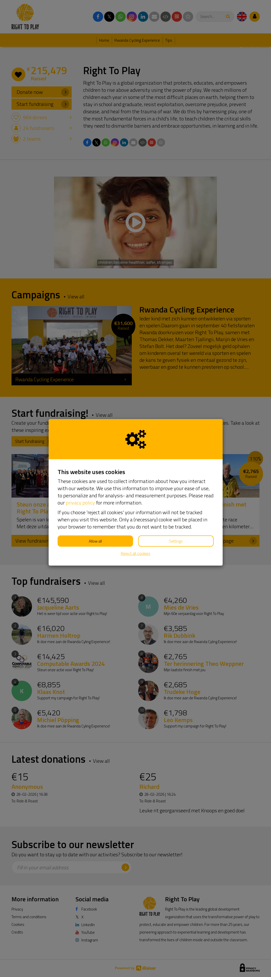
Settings (176, 541)
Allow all (95, 541)
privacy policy (80, 503)
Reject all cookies (135, 553)
